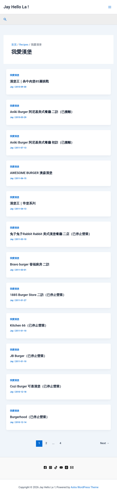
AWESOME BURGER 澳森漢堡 (31, 173)
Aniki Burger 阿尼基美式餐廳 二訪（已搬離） (42, 112)
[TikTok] (55, 467)
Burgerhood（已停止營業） (29, 417)
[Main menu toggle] (109, 7)
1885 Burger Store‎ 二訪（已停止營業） (38, 295)
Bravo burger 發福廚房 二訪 (29, 264)
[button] (5, 19)
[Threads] (66, 467)
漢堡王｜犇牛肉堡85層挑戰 (29, 81)
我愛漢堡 (14, 75)
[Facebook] (45, 467)
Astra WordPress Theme (84, 487)
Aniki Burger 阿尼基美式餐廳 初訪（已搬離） (42, 142)
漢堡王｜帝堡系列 (22, 203)
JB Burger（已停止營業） (28, 356)
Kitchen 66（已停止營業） (29, 325)
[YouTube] (61, 467)
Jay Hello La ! (16, 6)
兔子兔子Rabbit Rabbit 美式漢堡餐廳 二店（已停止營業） (51, 234)
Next (104, 443)
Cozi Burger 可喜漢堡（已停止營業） (36, 386)
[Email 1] (71, 467)
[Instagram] (50, 467)
